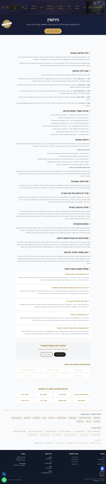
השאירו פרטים (46, 354)
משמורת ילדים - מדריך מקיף (35, 431)
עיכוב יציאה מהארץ (16, 417)
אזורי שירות (51, 417)
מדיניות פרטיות (18, 479)
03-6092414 (48, 458)
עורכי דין (103, 461)
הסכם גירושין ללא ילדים (65, 431)
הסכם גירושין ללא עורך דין (51, 431)
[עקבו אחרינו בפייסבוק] (2, 7)
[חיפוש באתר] (22, 7)
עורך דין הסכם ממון (38, 443)
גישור (44, 417)
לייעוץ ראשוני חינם (53, 31)
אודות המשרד (101, 459)
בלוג (41, 7)
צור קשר (102, 471)
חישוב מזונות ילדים (57, 434)
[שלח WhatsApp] (4, 479)
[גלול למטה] (102, 474)
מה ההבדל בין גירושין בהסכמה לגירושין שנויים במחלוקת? (69, 288)
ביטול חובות (27, 417)
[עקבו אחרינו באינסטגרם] (6, 7)
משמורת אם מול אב (95, 434)
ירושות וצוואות (74, 459)
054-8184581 (60, 354)
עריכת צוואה (80, 421)
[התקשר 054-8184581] (4, 474)
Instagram (22, 465)
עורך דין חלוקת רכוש (49, 443)
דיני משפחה (97, 417)
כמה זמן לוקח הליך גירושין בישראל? (76, 274)
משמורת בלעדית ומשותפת (19, 431)
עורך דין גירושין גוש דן (83, 443)
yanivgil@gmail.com (46, 472)
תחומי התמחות (60, 7)
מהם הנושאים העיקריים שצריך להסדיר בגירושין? (72, 328)
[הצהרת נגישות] (102, 469)
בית (84, 7)
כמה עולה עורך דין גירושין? (78, 314)
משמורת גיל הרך (83, 434)
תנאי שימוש (11, 479)
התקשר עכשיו (15, 7)
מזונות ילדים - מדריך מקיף (70, 434)
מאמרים (103, 466)
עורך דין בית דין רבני (60, 443)
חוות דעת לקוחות (61, 417)
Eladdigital (95, 480)
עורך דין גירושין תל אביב (85, 417)
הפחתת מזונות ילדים (32, 434)
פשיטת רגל (97, 421)
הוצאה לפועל (72, 417)
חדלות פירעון (36, 417)
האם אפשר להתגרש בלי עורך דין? (76, 301)
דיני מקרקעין (75, 464)
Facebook (15, 465)
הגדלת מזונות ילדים (44, 434)
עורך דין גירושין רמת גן (71, 443)
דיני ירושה (88, 421)
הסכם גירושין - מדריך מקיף (93, 431)
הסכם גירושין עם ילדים (79, 431)
